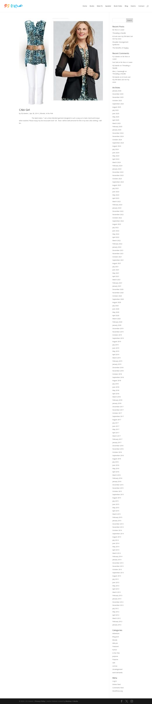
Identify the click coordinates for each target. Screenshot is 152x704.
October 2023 (117, 179)
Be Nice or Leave (118, 30)
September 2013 (118, 573)
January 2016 (116, 481)
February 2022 (117, 244)
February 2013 (117, 595)
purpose (115, 656)
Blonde (42, 113)
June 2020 (115, 309)
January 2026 (116, 91)
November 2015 (118, 488)
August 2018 (116, 380)
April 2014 (115, 550)
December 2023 (117, 172)
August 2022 (116, 224)
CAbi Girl (24, 110)
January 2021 (116, 286)
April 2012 (115, 615)
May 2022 (115, 234)
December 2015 (117, 485)
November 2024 (118, 136)
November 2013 (118, 566)
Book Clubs (118, 6)
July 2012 (115, 608)
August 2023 (116, 185)
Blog (126, 6)
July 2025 (115, 110)
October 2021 (117, 257)
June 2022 (115, 231)
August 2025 (116, 107)
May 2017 (115, 429)
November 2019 (118, 332)
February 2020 (117, 322)
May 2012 (115, 612)
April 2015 (115, 511)
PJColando (24, 113)
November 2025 (118, 97)
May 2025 (115, 117)
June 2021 (115, 270)
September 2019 (118, 338)
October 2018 (117, 374)
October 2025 (117, 100)
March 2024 (116, 162)
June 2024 (115, 153)
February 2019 (117, 361)
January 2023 (116, 208)
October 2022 (117, 218)
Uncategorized (117, 669)
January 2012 (116, 625)
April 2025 (115, 120)
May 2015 (115, 508)
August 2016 (116, 459)
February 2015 (117, 517)
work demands (117, 673)
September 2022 (118, 221)
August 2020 (116, 302)
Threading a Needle (119, 33)
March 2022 (116, 240)
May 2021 (115, 273)
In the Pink (49, 113)
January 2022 (116, 247)
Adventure (115, 633)
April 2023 (115, 198)
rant (113, 663)
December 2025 (117, 94)
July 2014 (115, 540)
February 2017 (117, 439)
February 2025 (117, 127)
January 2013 (116, 599)
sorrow (114, 666)
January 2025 (116, 130)
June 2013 (115, 582)
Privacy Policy (40, 701)
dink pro (115, 643)
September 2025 (118, 104)
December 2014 (117, 524)
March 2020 (116, 319)
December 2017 (117, 407)
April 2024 (115, 159)
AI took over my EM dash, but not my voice (121, 79)
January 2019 (116, 364)
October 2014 (117, 530)
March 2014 (116, 553)
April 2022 (115, 237)
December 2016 (117, 446)
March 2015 (116, 514)
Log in (114, 681)
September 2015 (118, 494)
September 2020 (118, 299)
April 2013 (115, 589)
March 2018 (116, 397)
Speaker (108, 6)
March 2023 (116, 201)
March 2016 (116, 475)
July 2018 (115, 384)
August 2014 (116, 537)
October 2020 (117, 296)
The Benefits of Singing (120, 48)
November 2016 (118, 449)
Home (85, 6)
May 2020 (115, 312)
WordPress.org (117, 691)
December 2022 (117, 211)
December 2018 (117, 367)
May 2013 (115, 586)
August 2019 (116, 341)
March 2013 (116, 592)
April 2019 (115, 354)
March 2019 (116, 358)
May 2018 (115, 390)
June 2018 (115, 387)
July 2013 (115, 579)
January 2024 (116, 169)
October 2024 (117, 140)
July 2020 (115, 306)
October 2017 (117, 413)
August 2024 (116, 146)
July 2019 (115, 345)
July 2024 (115, 149)
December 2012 (117, 602)
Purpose (115, 659)
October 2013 (117, 569)
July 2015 (115, 501)
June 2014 (115, 543)
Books (92, 6)
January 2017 (116, 442)
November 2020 (118, 293)
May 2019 (115, 351)
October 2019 (117, 335)
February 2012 (117, 621)
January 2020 (116, 325)
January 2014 (116, 560)
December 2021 (117, 250)
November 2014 (118, 527)
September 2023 (118, 182)
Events (133, 6)
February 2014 (117, 556)
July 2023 (115, 188)
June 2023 (115, 192)
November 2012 (118, 605)
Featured (115, 646)
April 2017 (115, 433)
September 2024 (118, 143)
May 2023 (115, 195)
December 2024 (117, 133)
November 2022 (118, 214)
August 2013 (116, 576)
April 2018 (115, 394)
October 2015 (117, 491)
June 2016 (115, 465)
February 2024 (117, 166)
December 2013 (117, 563)
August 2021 (116, 263)
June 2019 (115, 348)
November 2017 (118, 410)
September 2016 (118, 455)
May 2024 (115, 156)
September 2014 (118, 534)
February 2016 (117, 478)
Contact (141, 6)
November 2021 (118, 254)
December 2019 (117, 328)
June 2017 (115, 426)
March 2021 (116, 280)
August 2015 (116, 498)
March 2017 (116, 436)
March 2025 (116, 123)
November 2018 (118, 371)
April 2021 (115, 276)
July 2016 (115, 462)
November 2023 (118, 175)
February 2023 (117, 205)
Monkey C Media (72, 701)
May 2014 (115, 547)
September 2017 (118, 416)
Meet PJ (99, 6)
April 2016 (115, 472)
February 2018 (117, 400)
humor (114, 650)
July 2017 (115, 423)
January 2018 (116, 403)
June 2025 (115, 114)
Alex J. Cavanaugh (118, 71)
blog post (115, 637)
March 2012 (116, 618)
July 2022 (115, 227)
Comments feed (118, 688)
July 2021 (115, 267)
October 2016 (117, 452)
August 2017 (116, 420)
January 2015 (116, 521)
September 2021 (118, 260)
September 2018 (118, 377)
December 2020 (117, 289)
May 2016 (115, 468)
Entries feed (116, 684)
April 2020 (115, 315)
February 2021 (117, 283)
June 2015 (115, 504)
